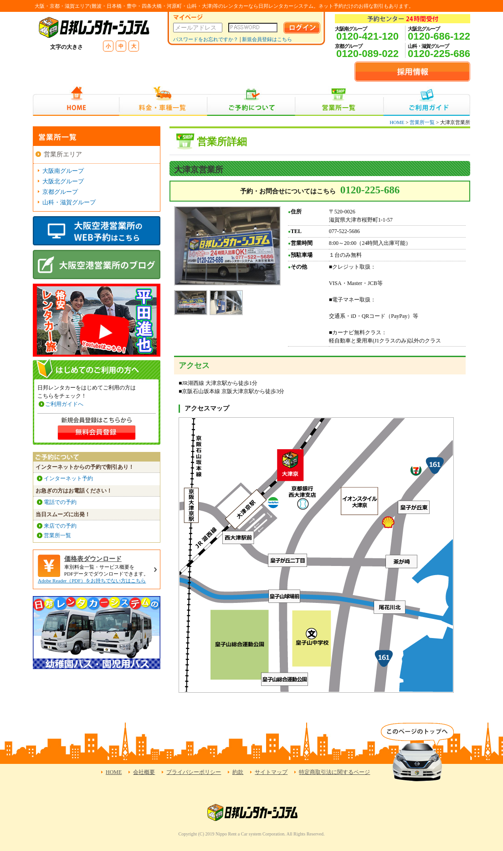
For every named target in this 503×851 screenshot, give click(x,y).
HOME (76, 101)
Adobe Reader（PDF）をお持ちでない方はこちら (92, 580)
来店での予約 (60, 526)
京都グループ (60, 191)
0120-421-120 (367, 36)
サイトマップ (271, 772)
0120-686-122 (439, 36)
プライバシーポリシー (193, 772)
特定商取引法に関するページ (334, 772)
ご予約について (251, 101)
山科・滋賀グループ (69, 202)
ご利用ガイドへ (64, 404)
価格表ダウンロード (93, 558)
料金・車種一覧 (163, 101)
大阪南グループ (63, 170)
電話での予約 (60, 502)
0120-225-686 (439, 53)
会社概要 (144, 772)
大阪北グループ (63, 181)
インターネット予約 (68, 478)
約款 (237, 772)
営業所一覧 (339, 101)
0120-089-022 (367, 53)
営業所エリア (63, 154)
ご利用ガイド (426, 101)
